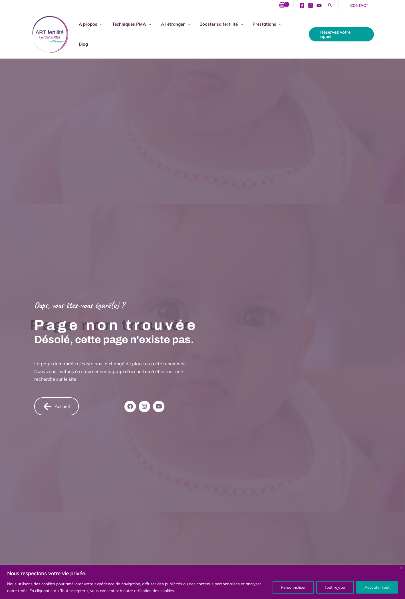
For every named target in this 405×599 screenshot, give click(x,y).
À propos (91, 33)
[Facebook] (302, 5)
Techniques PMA (131, 33)
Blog (294, 33)
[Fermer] (401, 567)
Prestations (263, 33)
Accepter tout (377, 587)
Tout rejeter (335, 587)
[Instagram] (310, 5)
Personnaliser (293, 587)
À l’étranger (174, 33)
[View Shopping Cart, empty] (282, 5)
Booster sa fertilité (219, 33)
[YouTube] (319, 5)
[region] (202, 582)
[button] (330, 5)
